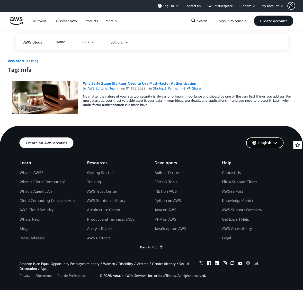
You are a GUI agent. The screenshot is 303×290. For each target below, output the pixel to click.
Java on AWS (165, 209)
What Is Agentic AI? (35, 191)
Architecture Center (103, 209)
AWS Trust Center (102, 191)
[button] (295, 6)
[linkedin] (217, 264)
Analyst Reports (100, 228)
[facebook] (209, 264)
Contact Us (231, 172)
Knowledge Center (238, 200)
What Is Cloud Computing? (42, 181)
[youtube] (240, 264)
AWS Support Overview (242, 209)
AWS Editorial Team (103, 88)
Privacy (24, 275)
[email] (256, 264)
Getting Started (100, 172)
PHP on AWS (165, 219)
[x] (201, 264)
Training (94, 181)
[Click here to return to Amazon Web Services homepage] (16, 23)
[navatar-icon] (291, 6)
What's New (29, 219)
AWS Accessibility (237, 228)
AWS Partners (99, 238)
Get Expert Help (235, 219)
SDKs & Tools (166, 181)
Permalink (175, 88)
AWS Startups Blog (23, 61)
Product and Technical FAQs (110, 219)
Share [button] (194, 88)
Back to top (151, 247)
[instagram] (225, 264)
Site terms (44, 275)
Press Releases (32, 238)
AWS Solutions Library (106, 200)
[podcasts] (248, 264)
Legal (226, 238)
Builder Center (166, 172)
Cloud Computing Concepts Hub (47, 200)
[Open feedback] (297, 145)
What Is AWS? (31, 172)
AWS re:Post (232, 191)
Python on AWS (167, 200)
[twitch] (232, 264)
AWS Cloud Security (36, 209)
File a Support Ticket (239, 181)
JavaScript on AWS (170, 228)
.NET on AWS (165, 191)
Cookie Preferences (71, 275)
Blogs (24, 228)
